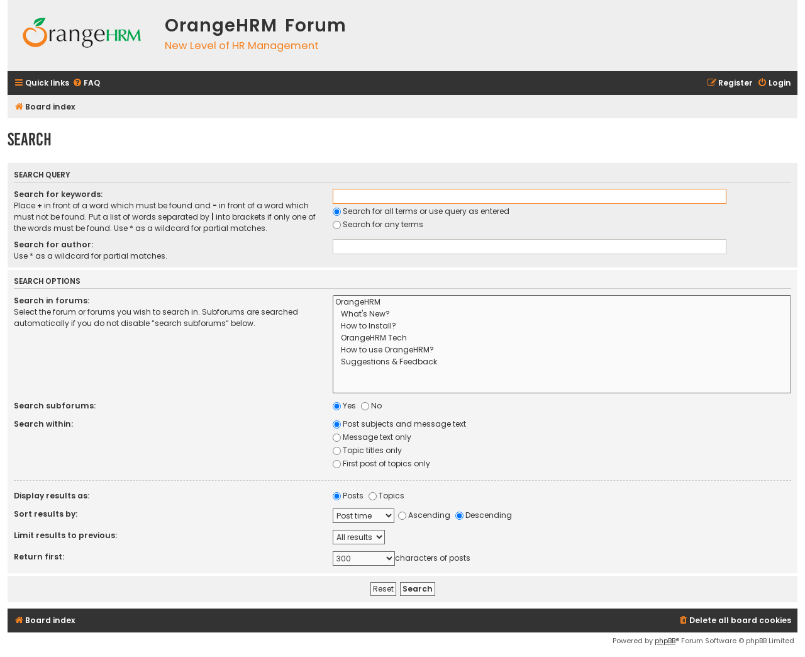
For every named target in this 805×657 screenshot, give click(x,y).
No (371, 405)
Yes (344, 405)
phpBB (665, 641)
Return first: (39, 556)
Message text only (372, 437)
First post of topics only (381, 463)
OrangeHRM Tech (562, 338)
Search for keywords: (58, 194)
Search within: (43, 423)
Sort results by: (45, 513)
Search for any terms (378, 224)
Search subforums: (55, 405)
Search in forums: (51, 300)
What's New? (562, 314)
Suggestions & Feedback (562, 362)
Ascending (424, 515)
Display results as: (51, 495)
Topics (386, 495)
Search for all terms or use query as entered (421, 211)
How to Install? (562, 326)
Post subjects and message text (399, 423)
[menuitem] (86, 83)
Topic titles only (367, 450)
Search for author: (53, 244)
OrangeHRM (562, 302)
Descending (483, 515)
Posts (348, 495)
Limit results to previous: (65, 535)
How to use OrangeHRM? (562, 350)
